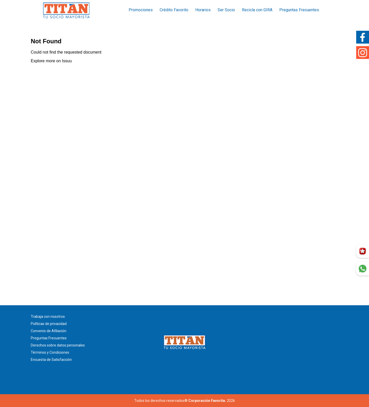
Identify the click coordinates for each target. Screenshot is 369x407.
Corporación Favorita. (207, 401)
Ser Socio (226, 9)
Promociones (141, 9)
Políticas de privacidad (49, 324)
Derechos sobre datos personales (58, 345)
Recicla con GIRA (257, 9)
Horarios (203, 9)
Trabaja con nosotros (48, 316)
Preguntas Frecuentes (299, 9)
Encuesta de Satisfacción (51, 360)
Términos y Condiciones (50, 352)
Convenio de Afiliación (48, 331)
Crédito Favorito (174, 9)
